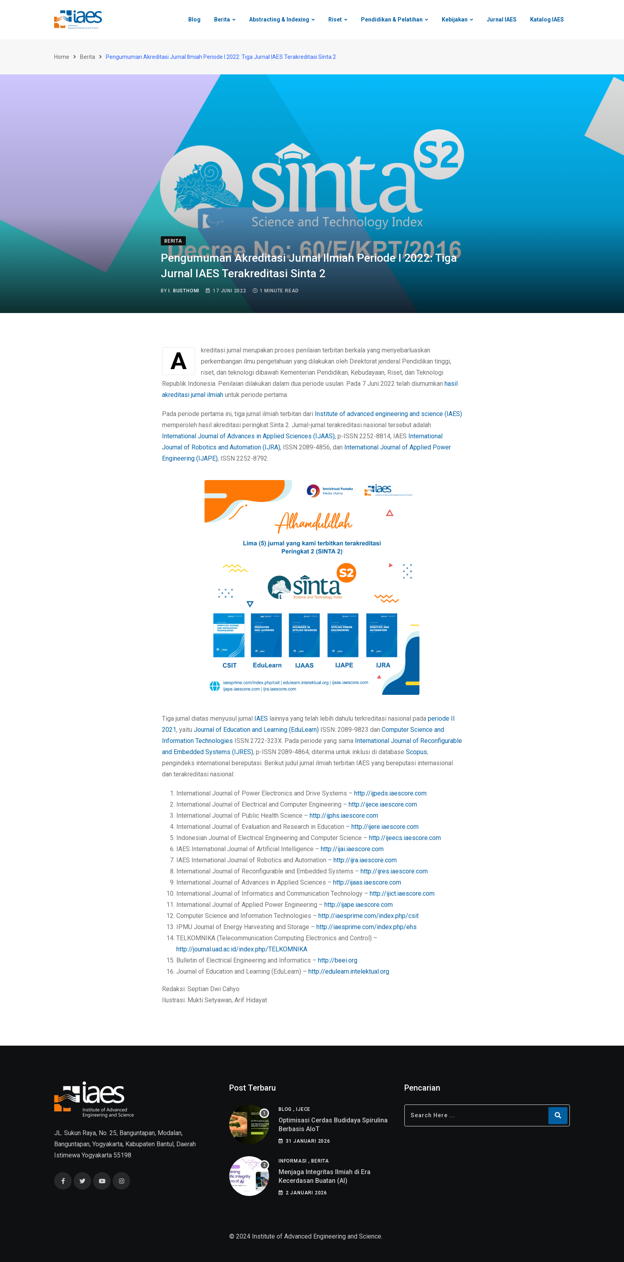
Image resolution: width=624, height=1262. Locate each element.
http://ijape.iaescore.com (358, 904)
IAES (261, 718)
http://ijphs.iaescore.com (344, 815)
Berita (222, 19)
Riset (335, 19)
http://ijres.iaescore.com (394, 871)
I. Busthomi (183, 291)
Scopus (416, 752)
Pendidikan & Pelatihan (392, 19)
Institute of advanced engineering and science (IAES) (388, 414)
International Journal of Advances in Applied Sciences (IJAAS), (249, 436)
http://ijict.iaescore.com (402, 893)
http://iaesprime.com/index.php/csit (368, 916)
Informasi (293, 1161)
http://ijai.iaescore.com (352, 849)
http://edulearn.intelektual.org (348, 971)
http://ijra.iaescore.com (365, 860)
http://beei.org (337, 960)
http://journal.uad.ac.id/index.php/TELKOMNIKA (241, 949)
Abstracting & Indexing (279, 19)
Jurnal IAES (502, 19)
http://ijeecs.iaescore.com (405, 838)
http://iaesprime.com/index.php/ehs (366, 927)
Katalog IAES (547, 19)
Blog (194, 19)
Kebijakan (455, 19)
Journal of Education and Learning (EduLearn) (256, 729)
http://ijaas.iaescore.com (367, 882)
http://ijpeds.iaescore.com (390, 793)
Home (61, 57)
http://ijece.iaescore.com (383, 804)
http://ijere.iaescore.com (385, 826)
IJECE (303, 1109)
